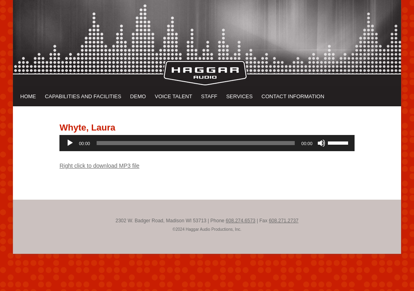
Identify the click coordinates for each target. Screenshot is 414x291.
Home (28, 96)
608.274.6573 (240, 221)
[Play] (70, 143)
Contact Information (293, 96)
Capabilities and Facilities (83, 96)
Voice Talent (173, 96)
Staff (209, 96)
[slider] (196, 143)
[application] (207, 143)
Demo (138, 96)
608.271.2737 (283, 221)
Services (239, 96)
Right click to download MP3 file (99, 165)
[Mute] (321, 143)
